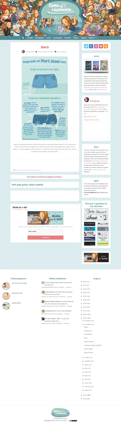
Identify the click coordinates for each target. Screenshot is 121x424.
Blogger (64, 418)
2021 (85, 289)
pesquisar (23, 38)
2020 (85, 292)
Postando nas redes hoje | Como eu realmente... (54, 296)
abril (86, 379)
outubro (87, 357)
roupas (35, 170)
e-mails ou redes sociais (99, 169)
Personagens (40, 38)
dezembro (88, 321)
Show (86, 338)
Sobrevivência (16, 303)
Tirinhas (30, 38)
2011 (85, 399)
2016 (85, 307)
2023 (85, 282)
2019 (85, 296)
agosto (87, 365)
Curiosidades (57, 38)
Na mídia (68, 38)
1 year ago (68, 287)
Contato (83, 38)
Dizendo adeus (88, 341)
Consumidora (88, 334)
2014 (85, 314)
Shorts (86, 327)
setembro (88, 361)
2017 (85, 303)
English (93, 38)
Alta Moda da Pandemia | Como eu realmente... (53, 287)
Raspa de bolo (88, 352)
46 (58, 51)
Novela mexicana (17, 293)
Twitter (94, 116)
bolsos (18, 170)
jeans (27, 170)
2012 (85, 395)
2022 (85, 285)
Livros (49, 38)
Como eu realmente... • (62, 420)
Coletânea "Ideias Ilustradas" (93, 345)
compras (23, 170)
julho (86, 368)
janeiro (87, 390)
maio (86, 375)
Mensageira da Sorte (90, 87)
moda (31, 170)
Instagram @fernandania (91, 120)
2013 (85, 318)
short (39, 170)
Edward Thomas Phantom (53, 301)
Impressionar (88, 331)
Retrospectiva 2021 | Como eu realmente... (52, 314)
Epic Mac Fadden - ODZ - (53, 318)
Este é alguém (88, 349)
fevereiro (88, 386)
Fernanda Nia (30, 51)
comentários (63, 51)
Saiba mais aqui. (102, 89)
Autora (76, 38)
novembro (88, 324)
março (87, 383)
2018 (85, 300)
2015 (85, 311)
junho (86, 372)
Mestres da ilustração (19, 283)
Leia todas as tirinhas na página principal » (45, 177)
